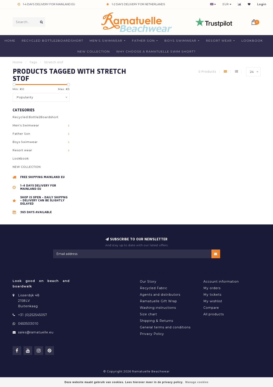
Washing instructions (158, 308)
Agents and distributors (160, 295)
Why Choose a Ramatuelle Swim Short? (156, 51)
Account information (221, 281)
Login (261, 4)
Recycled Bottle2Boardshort (52, 40)
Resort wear (219, 40)
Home (10, 40)
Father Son (143, 40)
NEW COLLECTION (93, 51)
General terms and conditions (165, 327)
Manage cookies (197, 382)
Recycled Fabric (153, 288)
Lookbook (252, 40)
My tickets (212, 295)
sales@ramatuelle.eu (36, 332)
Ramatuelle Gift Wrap (158, 301)
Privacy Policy (152, 334)
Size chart (148, 314)
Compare (211, 308)
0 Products (207, 71)
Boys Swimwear (180, 40)
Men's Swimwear (106, 40)
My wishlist (212, 301)
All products (213, 314)
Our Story (148, 281)
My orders (212, 288)
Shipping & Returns (156, 321)
